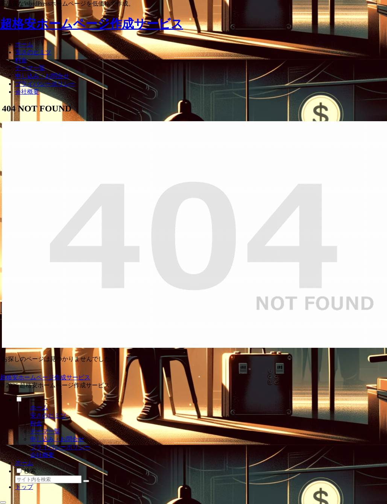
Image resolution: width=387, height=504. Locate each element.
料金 (36, 423)
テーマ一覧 (45, 431)
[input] (48, 479)
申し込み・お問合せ (57, 439)
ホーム (39, 407)
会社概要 (42, 455)
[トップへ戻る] (3, 502)
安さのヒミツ (48, 415)
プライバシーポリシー (60, 447)
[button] (86, 481)
